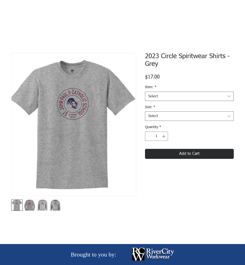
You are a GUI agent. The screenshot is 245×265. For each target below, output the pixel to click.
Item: (150, 87)
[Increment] (164, 136)
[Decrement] (149, 136)
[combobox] (189, 96)
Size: (150, 107)
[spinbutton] (156, 136)
